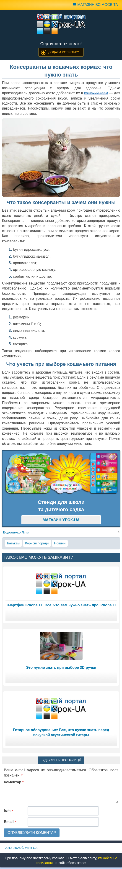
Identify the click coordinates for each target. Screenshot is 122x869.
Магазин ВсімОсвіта (95, 5)
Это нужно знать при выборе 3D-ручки (61, 667)
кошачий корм (96, 93)
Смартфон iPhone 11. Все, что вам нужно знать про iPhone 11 (61, 605)
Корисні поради (37, 543)
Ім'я (8, 811)
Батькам (13, 543)
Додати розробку (63, 52)
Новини (59, 543)
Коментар (14, 782)
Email (10, 822)
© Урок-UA (21, 848)
